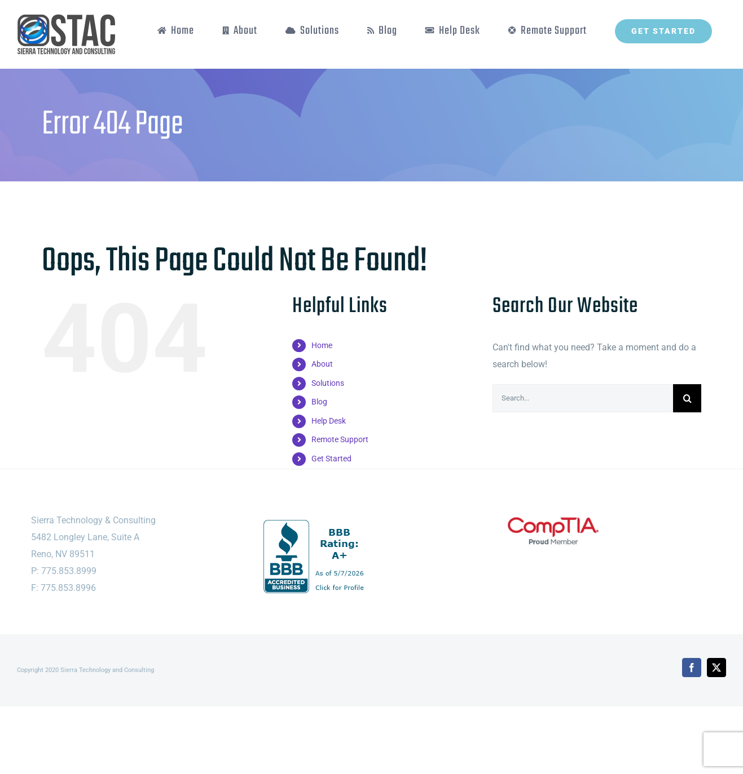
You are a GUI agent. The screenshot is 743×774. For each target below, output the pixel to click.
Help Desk (328, 420)
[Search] (687, 398)
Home (321, 345)
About (322, 363)
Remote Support (339, 439)
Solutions (327, 383)
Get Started (331, 458)
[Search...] (583, 398)
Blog (319, 401)
